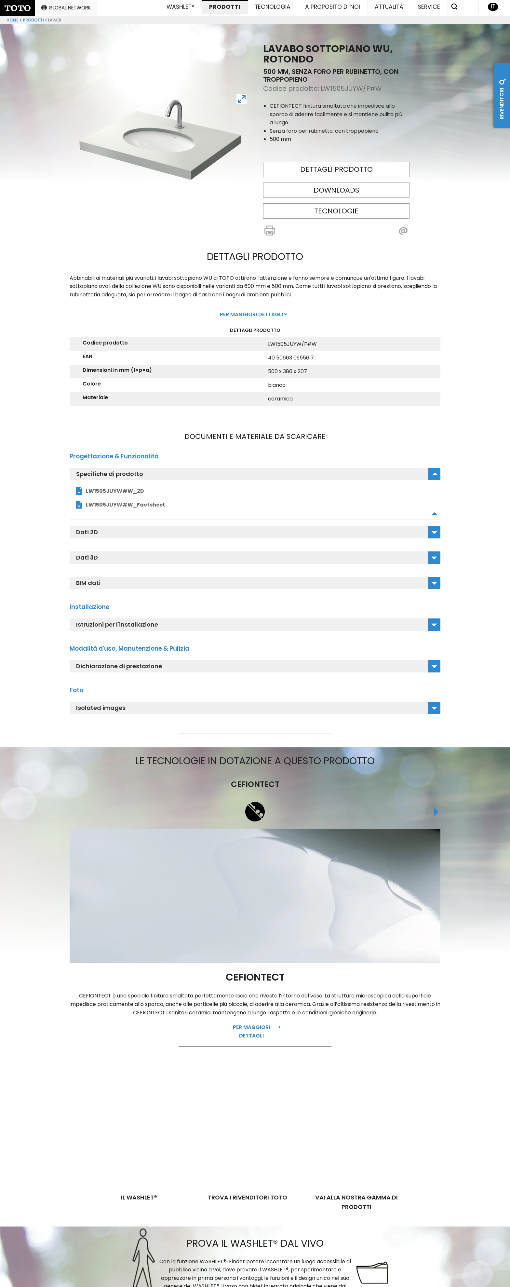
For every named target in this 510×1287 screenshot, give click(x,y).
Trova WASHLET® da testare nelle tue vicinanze (253, 1223)
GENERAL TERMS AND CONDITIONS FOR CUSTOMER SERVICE (239, 1268)
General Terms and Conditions (203, 1277)
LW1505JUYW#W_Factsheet (125, 502)
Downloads (336, 188)
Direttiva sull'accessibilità (296, 1277)
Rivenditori (501, 97)
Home (13, 17)
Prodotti (33, 17)
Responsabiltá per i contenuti (374, 1268)
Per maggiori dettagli (251, 1029)
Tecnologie (336, 208)
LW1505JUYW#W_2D (115, 489)
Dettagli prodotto (336, 167)
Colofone (444, 1268)
